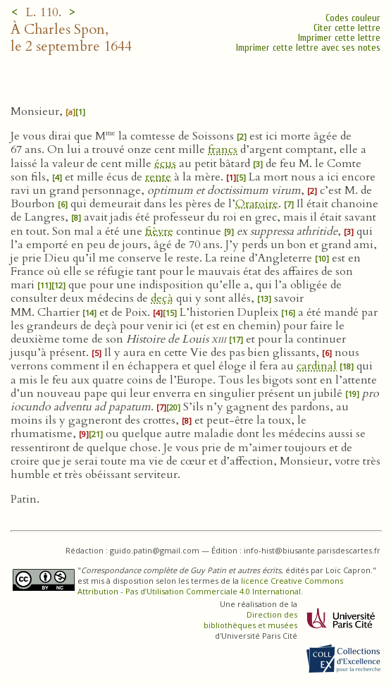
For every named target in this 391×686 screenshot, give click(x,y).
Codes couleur (352, 18)
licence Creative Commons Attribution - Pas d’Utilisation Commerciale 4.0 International (210, 585)
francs (222, 149)
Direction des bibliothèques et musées (250, 619)
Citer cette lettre (347, 28)
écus (165, 163)
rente (158, 177)
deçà (162, 298)
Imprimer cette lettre (339, 38)
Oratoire (256, 204)
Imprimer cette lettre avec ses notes (308, 48)
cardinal (317, 366)
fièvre (159, 231)
